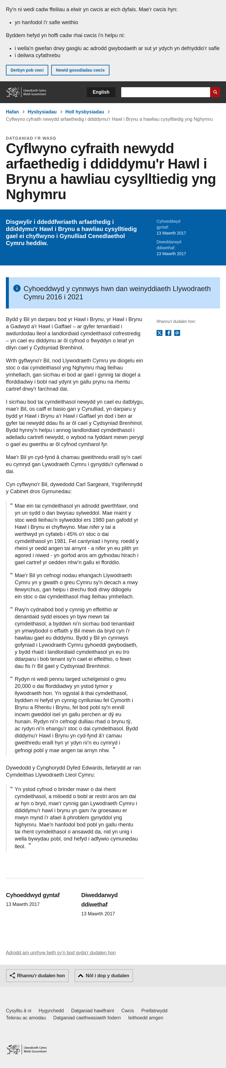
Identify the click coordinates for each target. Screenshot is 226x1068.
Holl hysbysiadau (84, 111)
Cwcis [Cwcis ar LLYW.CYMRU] (128, 1010)
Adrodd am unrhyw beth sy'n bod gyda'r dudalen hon (61, 952)
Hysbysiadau (42, 111)
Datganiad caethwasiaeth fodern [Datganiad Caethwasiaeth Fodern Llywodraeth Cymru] (87, 1017)
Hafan (12, 111)
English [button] (101, 92)
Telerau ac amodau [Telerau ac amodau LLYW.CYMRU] (26, 1017)
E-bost (177, 333)
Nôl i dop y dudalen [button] (107, 975)
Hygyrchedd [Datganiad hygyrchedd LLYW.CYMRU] (51, 1010)
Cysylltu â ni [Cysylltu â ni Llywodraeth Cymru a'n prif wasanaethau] (18, 1010)
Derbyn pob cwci (27, 70)
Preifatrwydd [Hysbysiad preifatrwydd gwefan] (154, 1010)
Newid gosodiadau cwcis (80, 70)
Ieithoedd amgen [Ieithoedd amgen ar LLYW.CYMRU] (145, 1017)
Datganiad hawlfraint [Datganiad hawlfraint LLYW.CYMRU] (92, 1010)
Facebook (168, 333)
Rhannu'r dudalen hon (41, 975)
